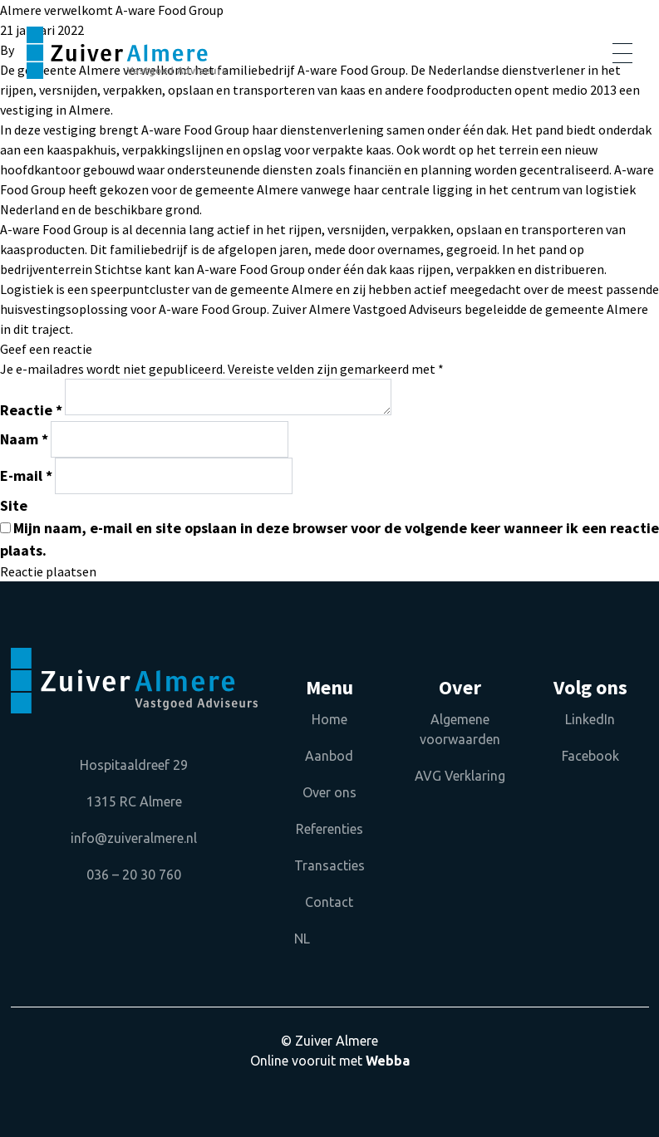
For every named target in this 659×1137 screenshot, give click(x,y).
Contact (329, 901)
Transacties (329, 865)
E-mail (26, 475)
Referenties (329, 828)
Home (329, 719)
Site (13, 505)
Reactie (31, 409)
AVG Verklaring (460, 775)
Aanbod (329, 755)
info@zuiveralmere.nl (134, 838)
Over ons (329, 792)
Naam (24, 438)
